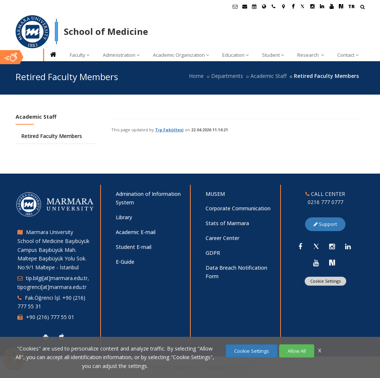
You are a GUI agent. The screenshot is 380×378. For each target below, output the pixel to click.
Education (235, 55)
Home (196, 75)
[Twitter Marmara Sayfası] (302, 6)
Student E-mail (133, 246)
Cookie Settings (325, 281)
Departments (227, 75)
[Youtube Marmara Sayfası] (331, 6)
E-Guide (125, 261)
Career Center (222, 237)
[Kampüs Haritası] (283, 6)
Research (310, 55)
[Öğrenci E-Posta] (235, 6)
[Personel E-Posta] (244, 6)
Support (325, 224)
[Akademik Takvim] (254, 6)
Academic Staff (268, 75)
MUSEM (215, 193)
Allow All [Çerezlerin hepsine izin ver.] (297, 351)
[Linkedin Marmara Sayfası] (321, 6)
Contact (347, 55)
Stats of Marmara (227, 223)
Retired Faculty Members (51, 135)
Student (273, 55)
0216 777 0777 (325, 202)
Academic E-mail (135, 232)
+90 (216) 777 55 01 (50, 317)
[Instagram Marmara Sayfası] (312, 6)
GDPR (213, 252)
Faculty (79, 55)
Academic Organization (181, 55)
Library (124, 217)
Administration (121, 55)
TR (351, 6)
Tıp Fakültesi (169, 129)
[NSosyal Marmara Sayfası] (341, 6)
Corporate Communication (238, 208)
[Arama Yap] (362, 7)
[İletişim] (273, 6)
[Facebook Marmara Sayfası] (293, 6)
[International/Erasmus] (264, 6)
